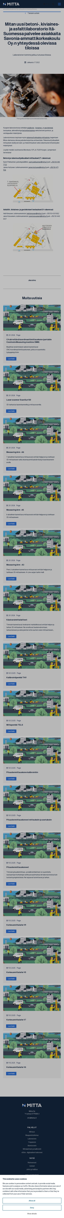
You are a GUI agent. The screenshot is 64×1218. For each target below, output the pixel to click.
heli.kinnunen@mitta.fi (35, 213)
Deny (32, 1208)
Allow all (32, 1201)
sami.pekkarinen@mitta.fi (38, 162)
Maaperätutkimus (32, 1143)
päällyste (30, 128)
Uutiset (32, 1173)
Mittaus (32, 1139)
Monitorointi (32, 1153)
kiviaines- (38, 128)
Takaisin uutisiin (33, 13)
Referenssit (32, 1170)
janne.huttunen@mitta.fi (37, 167)
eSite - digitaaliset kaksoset (32, 1160)
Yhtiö (32, 1166)
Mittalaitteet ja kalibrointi (32, 1156)
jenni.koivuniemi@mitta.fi (38, 216)
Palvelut (32, 1135)
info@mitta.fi (32, 1125)
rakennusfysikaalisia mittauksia (38, 137)
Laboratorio (32, 1146)
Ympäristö (32, 1150)
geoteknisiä (48, 128)
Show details (32, 1214)
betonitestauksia (28, 130)
